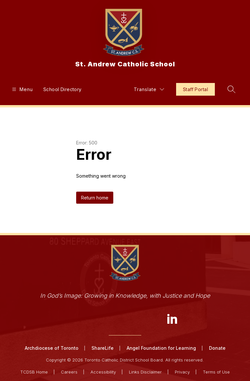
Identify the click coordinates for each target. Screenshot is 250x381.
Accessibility (103, 371)
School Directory (62, 89)
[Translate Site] (149, 89)
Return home (94, 197)
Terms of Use (216, 371)
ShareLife (102, 348)
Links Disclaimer (145, 371)
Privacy (182, 371)
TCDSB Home (34, 371)
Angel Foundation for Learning (161, 348)
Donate (217, 348)
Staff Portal (195, 89)
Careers (69, 371)
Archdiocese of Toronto (51, 348)
